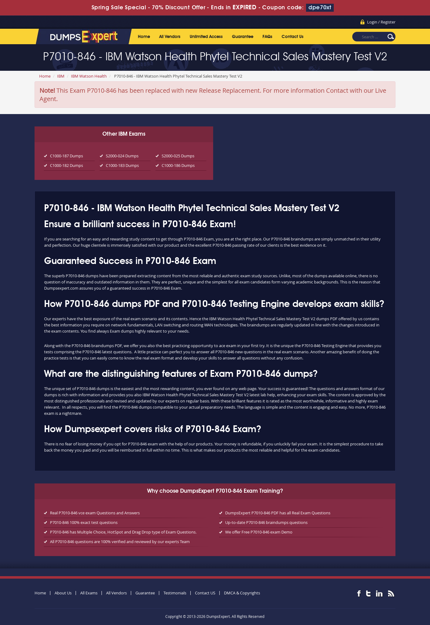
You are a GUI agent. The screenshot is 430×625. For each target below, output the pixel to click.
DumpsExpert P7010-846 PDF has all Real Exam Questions (277, 513)
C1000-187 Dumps (66, 156)
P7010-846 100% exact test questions (84, 522)
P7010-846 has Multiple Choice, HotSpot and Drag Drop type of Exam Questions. (123, 532)
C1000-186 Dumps (178, 165)
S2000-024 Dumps (122, 156)
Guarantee (242, 37)
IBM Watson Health (89, 76)
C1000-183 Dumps (122, 165)
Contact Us (293, 37)
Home (144, 37)
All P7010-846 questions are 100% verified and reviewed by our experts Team (120, 541)
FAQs (267, 37)
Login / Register (381, 22)
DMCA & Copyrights (242, 593)
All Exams (88, 593)
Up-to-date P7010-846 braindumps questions (266, 522)
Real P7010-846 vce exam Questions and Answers (95, 513)
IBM (60, 76)
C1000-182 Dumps (66, 165)
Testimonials (174, 593)
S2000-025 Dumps (178, 156)
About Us (63, 593)
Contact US (205, 593)
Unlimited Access (206, 37)
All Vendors (169, 37)
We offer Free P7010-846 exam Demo (258, 532)
